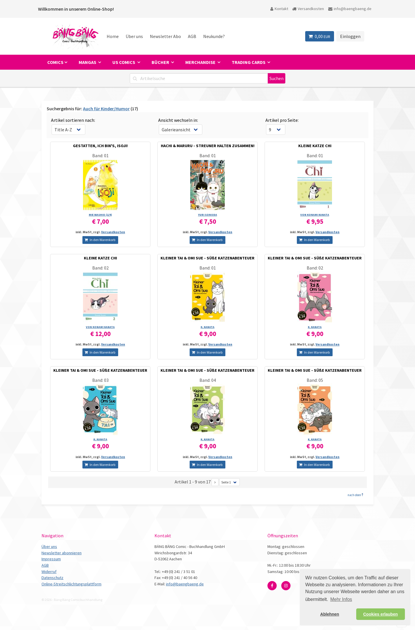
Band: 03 (100, 380)
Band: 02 (100, 268)
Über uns (134, 36)
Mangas (88, 62)
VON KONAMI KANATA (314, 215)
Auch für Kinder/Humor (106, 108)
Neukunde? (214, 36)
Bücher (161, 62)
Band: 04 (207, 380)
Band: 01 (100, 155)
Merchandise (200, 62)
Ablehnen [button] (329, 614)
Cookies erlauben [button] (380, 614)
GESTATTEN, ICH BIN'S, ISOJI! (100, 145)
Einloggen (350, 36)
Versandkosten (308, 8)
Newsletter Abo (165, 36)
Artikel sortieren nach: (73, 120)
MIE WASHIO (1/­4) (100, 215)
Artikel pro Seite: (282, 120)
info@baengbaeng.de (349, 8)
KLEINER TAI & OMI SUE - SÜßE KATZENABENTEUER (207, 258)
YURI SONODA (207, 215)
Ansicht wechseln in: (178, 120)
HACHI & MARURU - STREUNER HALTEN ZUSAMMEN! (207, 145)
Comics (55, 62)
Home (113, 36)
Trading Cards (249, 62)
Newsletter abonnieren (62, 552)
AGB (192, 36)
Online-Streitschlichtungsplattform (71, 584)
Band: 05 (315, 380)
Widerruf (49, 571)
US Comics (124, 62)
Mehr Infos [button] (341, 599)
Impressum (51, 558)
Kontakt (279, 8)
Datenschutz (52, 577)
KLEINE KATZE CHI (314, 145)
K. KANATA (207, 327)
